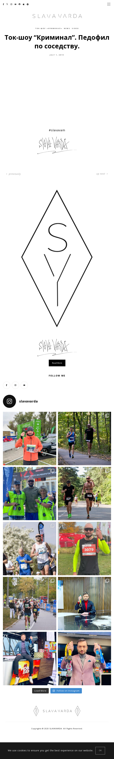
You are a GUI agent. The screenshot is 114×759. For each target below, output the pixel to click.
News (67, 28)
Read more (57, 363)
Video (75, 28)
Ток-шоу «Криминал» (48, 28)
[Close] (100, 750)
